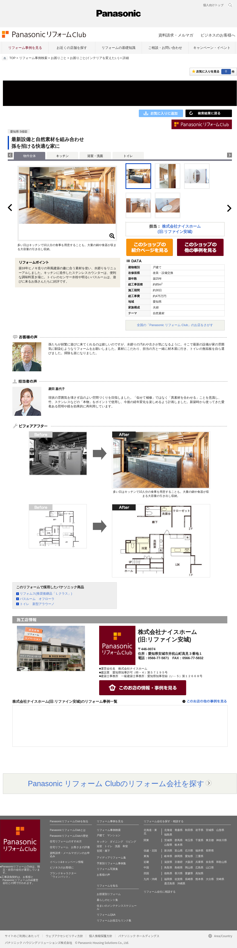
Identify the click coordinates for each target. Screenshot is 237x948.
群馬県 (179, 840)
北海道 (168, 830)
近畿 (146, 861)
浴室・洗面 (95, 156)
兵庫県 (199, 861)
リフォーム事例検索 (33, 58)
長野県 (210, 850)
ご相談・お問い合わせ (165, 48)
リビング (131, 841)
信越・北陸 (150, 850)
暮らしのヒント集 (107, 899)
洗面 (117, 846)
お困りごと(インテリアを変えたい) (94, 58)
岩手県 (199, 830)
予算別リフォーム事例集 (111, 863)
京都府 (179, 861)
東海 (146, 856)
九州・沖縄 (150, 879)
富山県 (179, 850)
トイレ (128, 156)
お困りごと (59, 58)
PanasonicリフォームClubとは (68, 830)
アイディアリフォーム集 (111, 857)
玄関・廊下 (103, 850)
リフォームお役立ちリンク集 (114, 920)
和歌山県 (221, 861)
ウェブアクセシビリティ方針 (64, 936)
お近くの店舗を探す (72, 48)
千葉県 (199, 840)
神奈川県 (221, 840)
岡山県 (189, 867)
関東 (146, 840)
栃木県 (179, 844)
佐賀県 (179, 879)
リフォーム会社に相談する (160, 891)
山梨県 (168, 844)
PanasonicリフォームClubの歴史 (69, 835)
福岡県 (168, 879)
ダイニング (116, 841)
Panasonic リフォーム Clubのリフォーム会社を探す (116, 783)
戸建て (101, 835)
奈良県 (210, 861)
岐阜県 (168, 856)
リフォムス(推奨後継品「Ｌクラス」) (46, 593)
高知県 (199, 873)
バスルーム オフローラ (37, 599)
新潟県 (168, 850)
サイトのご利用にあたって (22, 936)
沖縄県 (181, 883)
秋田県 (189, 830)
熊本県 (199, 879)
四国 (146, 873)
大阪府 (189, 861)
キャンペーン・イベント (211, 48)
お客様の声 (103, 874)
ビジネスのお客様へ (217, 35)
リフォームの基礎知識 (118, 48)
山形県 (220, 830)
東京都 (210, 840)
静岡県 (179, 856)
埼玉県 (189, 840)
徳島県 (168, 873)
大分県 (210, 879)
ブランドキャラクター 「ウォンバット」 (63, 875)
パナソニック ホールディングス (138, 936)
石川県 (189, 850)
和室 (125, 846)
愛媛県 (189, 873)
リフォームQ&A (106, 914)
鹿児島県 (169, 883)
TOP (12, 58)
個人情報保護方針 (100, 936)
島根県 (179, 867)
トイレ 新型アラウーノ (37, 604)
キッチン (62, 156)
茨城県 (168, 840)
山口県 (210, 867)
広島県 (199, 867)
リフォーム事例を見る (25, 48)
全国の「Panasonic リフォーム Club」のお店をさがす (175, 325)
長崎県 (189, 879)
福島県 (168, 834)
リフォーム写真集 (107, 868)
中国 (146, 867)
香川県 (179, 873)
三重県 (199, 856)
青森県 (179, 830)
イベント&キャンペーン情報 (66, 861)
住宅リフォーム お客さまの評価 (70, 847)
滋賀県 (168, 861)
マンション (113, 835)
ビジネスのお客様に (62, 867)
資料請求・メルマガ (175, 35)
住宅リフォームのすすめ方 (66, 841)
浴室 (99, 846)
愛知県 (189, 856)
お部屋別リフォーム (109, 894)
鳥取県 (168, 867)
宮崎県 (220, 879)
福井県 (199, 850)
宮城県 (210, 830)
